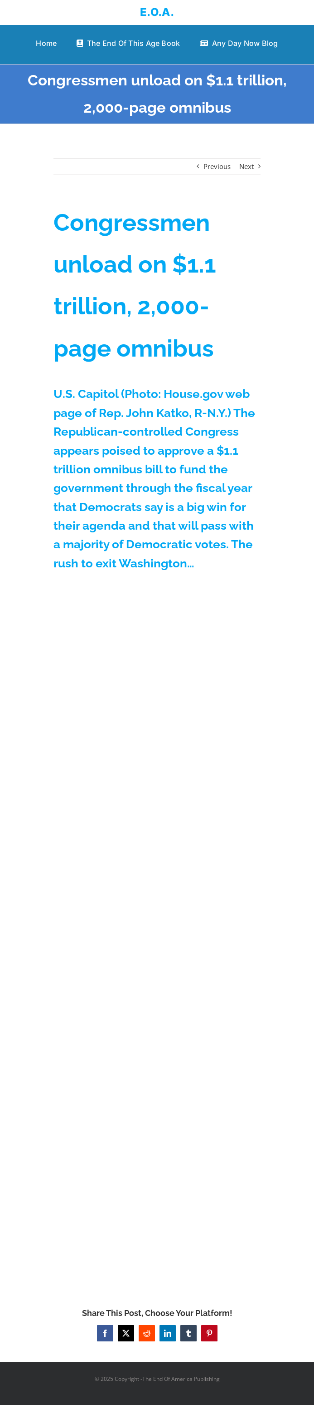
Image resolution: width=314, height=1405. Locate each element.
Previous (217, 166)
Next (246, 166)
